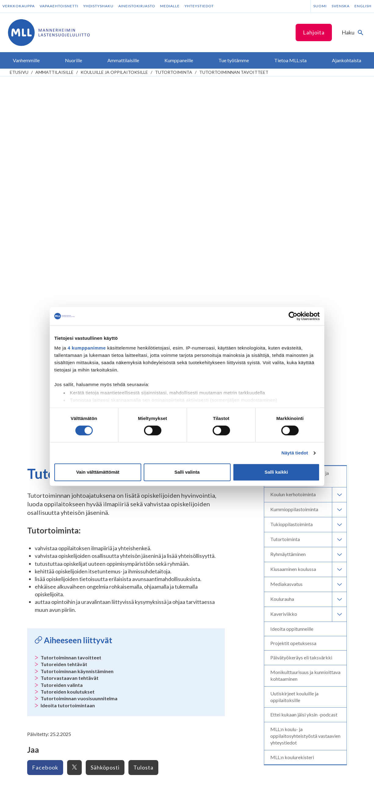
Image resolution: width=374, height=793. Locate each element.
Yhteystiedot (199, 6)
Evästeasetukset (116, 782)
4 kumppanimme (87, 347)
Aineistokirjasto (136, 6)
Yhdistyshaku (98, 6)
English (363, 6)
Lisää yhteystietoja (39, 598)
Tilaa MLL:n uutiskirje (131, 593)
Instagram (126, 561)
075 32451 (35, 586)
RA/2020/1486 (213, 683)
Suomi (320, 6)
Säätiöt (198, 495)
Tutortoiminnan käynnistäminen (77, 297)
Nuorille (25, 500)
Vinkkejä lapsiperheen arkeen (44, 464)
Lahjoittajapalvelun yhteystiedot (53, 609)
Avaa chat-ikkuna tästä (309, 616)
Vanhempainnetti (35, 438)
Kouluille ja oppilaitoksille (114, 72)
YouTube (125, 581)
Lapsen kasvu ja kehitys (38, 448)
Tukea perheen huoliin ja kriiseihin (48, 472)
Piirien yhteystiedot (210, 511)
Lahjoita (314, 32)
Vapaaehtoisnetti (59, 6)
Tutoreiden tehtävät (64, 290)
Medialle (170, 6)
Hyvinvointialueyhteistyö (127, 510)
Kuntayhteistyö (118, 503)
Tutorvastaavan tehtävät (70, 304)
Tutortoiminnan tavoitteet (233, 72)
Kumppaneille (119, 492)
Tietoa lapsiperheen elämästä (44, 456)
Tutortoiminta (173, 72)
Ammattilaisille (54, 72)
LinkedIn (125, 567)
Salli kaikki (276, 472)
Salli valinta (187, 472)
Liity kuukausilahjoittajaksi (225, 567)
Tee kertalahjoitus (215, 561)
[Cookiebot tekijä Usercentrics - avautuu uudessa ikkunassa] (293, 316)
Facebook (45, 393)
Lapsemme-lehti (206, 487)
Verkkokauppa (18, 6)
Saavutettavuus (77, 782)
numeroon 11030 (214, 639)
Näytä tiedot (295, 452)
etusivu (19, 72)
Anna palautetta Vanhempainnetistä (50, 487)
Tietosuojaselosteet (33, 782)
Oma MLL (49, 621)
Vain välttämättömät (98, 472)
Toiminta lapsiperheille (37, 480)
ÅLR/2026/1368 (214, 716)
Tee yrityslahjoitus (216, 574)
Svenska (341, 6)
